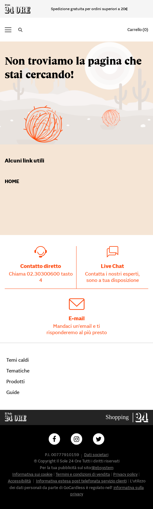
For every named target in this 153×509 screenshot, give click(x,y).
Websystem (102, 467)
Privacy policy (125, 474)
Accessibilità (19, 481)
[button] (20, 29)
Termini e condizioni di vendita (83, 474)
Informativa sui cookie (32, 474)
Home (12, 181)
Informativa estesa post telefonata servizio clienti (81, 481)
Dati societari (96, 454)
